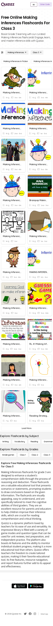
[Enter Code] (45, 4)
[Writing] (5, 441)
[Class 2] (34, 455)
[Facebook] (30, 614)
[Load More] (26, 428)
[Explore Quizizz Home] (7, 4)
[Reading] (34, 441)
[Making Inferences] (16, 52)
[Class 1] (23, 455)
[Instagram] (35, 614)
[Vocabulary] (19, 441)
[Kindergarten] (8, 455)
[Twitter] (25, 614)
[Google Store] (36, 586)
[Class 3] (37, 52)
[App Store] (19, 586)
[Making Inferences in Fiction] (15, 61)
